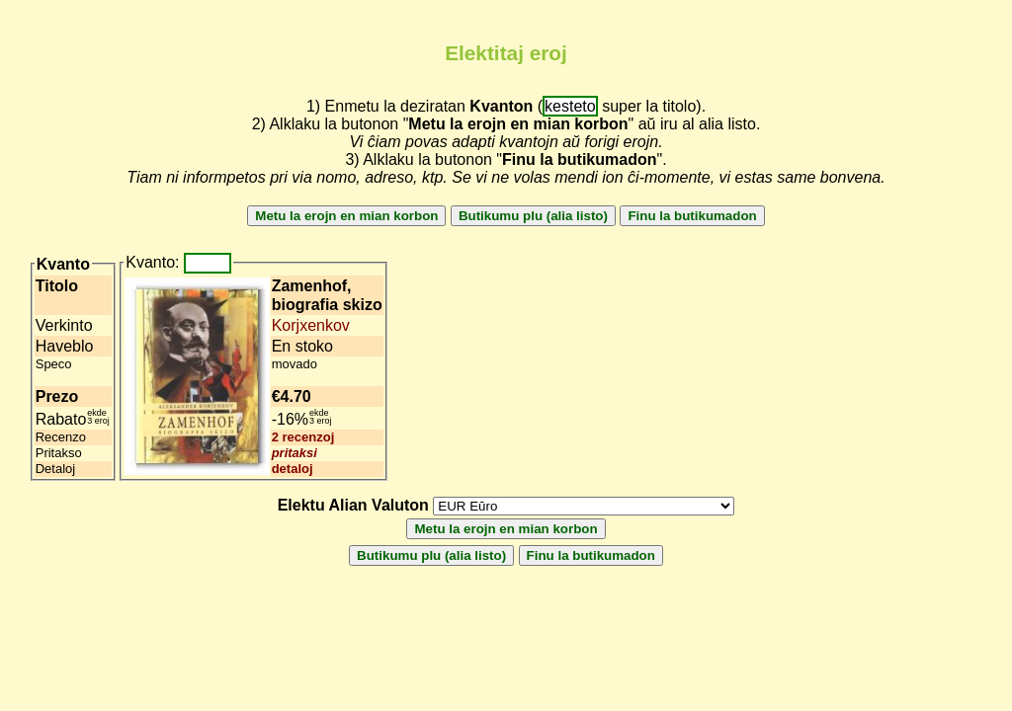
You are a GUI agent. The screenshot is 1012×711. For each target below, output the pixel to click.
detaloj (292, 468)
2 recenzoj (303, 437)
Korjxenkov (311, 325)
